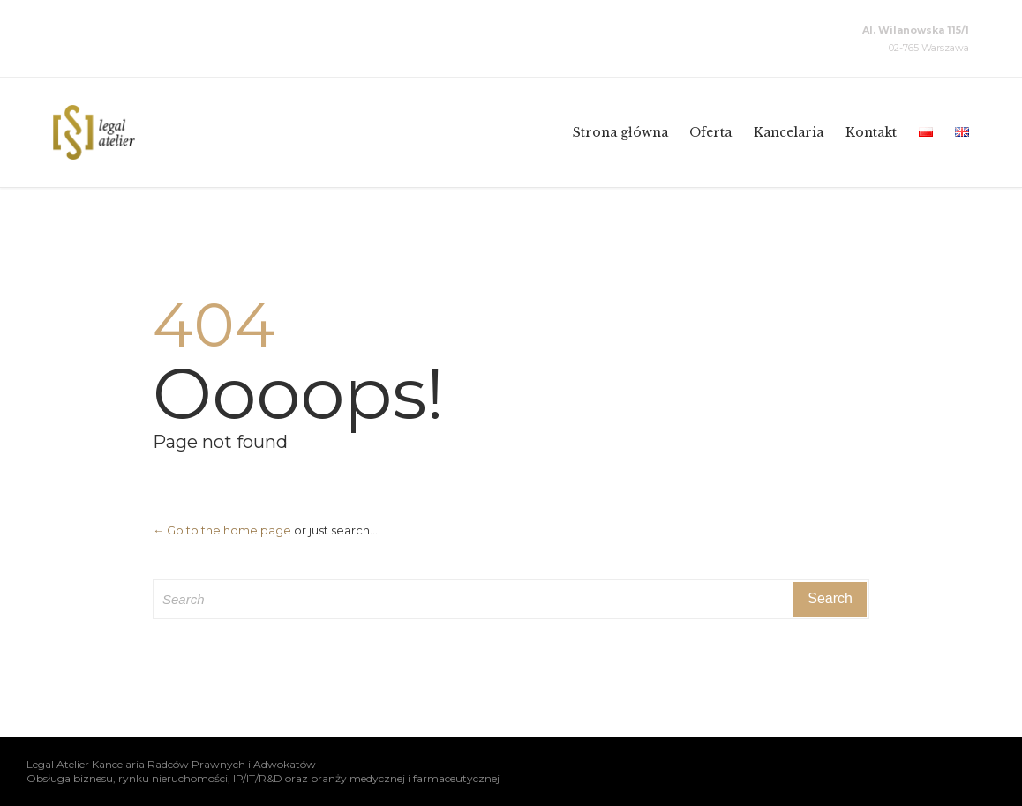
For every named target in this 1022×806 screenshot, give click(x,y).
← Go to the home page (222, 530)
